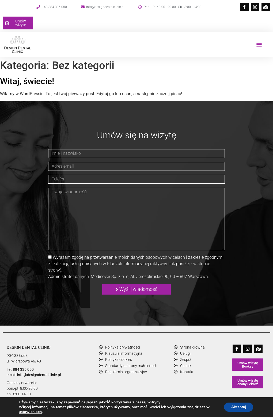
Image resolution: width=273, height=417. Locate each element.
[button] (259, 44)
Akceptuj (237, 407)
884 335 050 (23, 369)
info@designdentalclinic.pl (39, 375)
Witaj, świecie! (27, 81)
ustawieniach (30, 412)
